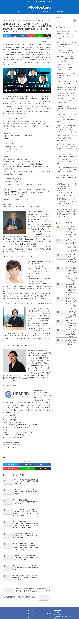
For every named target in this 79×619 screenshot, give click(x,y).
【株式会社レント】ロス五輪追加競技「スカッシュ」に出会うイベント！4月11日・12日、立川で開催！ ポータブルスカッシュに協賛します (66, 128)
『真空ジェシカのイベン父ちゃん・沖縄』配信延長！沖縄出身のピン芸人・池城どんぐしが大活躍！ (66, 67)
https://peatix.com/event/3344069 (13, 197)
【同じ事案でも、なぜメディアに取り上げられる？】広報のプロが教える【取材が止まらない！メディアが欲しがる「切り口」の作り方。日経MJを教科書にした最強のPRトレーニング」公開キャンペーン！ (66, 189)
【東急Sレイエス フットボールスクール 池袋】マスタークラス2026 (66, 51)
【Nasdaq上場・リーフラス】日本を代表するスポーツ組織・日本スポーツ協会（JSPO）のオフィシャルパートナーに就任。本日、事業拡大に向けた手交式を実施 (66, 98)
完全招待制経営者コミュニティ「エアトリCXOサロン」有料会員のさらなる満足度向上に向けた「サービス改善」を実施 (66, 202)
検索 (57, 18)
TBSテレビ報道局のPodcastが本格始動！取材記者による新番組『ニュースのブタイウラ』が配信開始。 (66, 169)
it (4, 456)
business (40, 599)
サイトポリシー (58, 597)
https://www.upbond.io (15, 437)
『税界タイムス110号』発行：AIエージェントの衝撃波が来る (66, 82)
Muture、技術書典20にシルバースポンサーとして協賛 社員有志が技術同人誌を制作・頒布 (66, 138)
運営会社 (56, 604)
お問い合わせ (57, 595)
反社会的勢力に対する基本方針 (62, 602)
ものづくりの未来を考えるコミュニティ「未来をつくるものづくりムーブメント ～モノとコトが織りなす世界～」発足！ (66, 118)
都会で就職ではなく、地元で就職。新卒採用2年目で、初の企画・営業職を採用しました (66, 75)
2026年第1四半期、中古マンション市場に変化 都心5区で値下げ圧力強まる (66, 178)
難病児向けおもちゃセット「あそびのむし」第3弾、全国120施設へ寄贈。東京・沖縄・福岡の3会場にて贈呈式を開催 (66, 147)
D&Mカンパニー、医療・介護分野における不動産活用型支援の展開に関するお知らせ (66, 44)
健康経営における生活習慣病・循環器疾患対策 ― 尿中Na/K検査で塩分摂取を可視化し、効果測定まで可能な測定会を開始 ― (66, 213)
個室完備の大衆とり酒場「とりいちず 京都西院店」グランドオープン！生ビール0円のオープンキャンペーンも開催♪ (66, 35)
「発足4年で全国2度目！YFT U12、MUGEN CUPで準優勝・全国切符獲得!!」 (66, 108)
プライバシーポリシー (60, 600)
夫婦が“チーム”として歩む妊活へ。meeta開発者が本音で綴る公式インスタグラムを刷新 (66, 59)
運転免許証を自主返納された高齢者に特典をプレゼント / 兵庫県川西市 (66, 88)
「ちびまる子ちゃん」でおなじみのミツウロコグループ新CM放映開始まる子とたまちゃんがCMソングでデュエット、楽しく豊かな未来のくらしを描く (66, 159)
